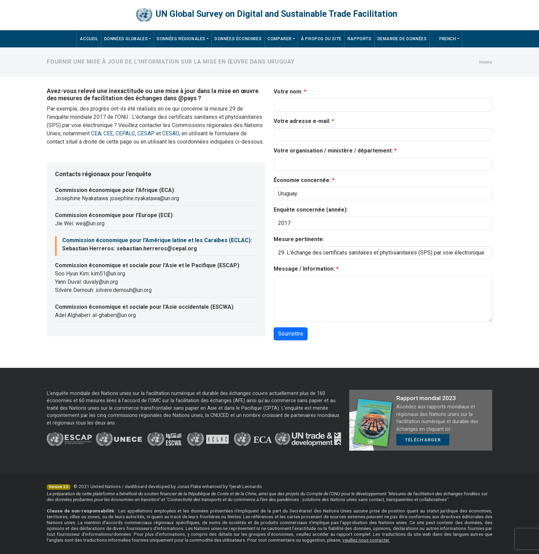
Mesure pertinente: (299, 239)
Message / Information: (304, 268)
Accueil (89, 38)
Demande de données (402, 38)
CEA (96, 133)
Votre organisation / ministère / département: (333, 150)
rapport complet (354, 534)
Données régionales (181, 38)
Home (485, 62)
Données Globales (126, 38)
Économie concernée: (302, 180)
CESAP (146, 133)
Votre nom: (288, 91)
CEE (108, 133)
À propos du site (321, 38)
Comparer (279, 38)
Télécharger (423, 439)
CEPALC (125, 133)
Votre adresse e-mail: (302, 121)
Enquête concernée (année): (311, 209)
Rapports (360, 38)
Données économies (238, 38)
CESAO (170, 133)
